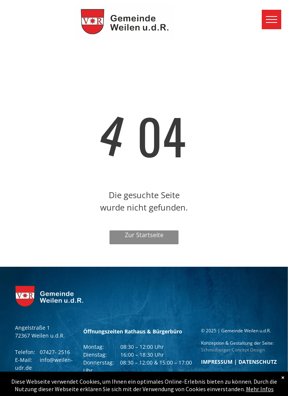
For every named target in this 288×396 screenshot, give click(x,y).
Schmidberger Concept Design (233, 350)
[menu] (271, 19)
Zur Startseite (144, 235)
